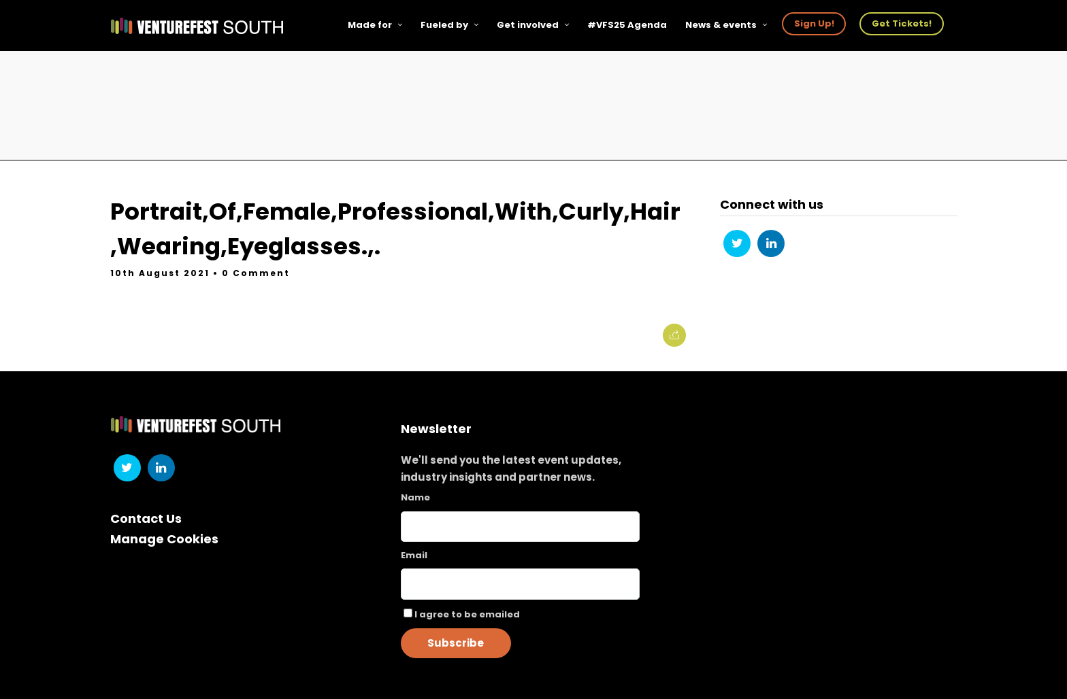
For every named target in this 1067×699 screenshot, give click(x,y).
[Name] (520, 526)
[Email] (520, 584)
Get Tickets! (902, 23)
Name (415, 497)
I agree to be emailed (467, 614)
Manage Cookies (164, 538)
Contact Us (146, 518)
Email (414, 555)
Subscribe (455, 643)
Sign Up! (814, 23)
